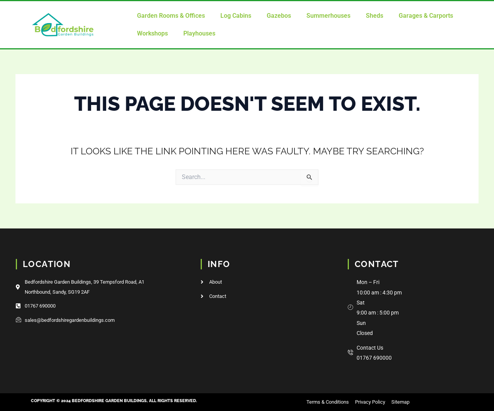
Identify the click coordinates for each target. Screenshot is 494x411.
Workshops (152, 33)
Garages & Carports (426, 15)
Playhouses (199, 33)
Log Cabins (235, 15)
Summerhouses (328, 15)
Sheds (374, 15)
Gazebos (279, 15)
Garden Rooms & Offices (171, 15)
